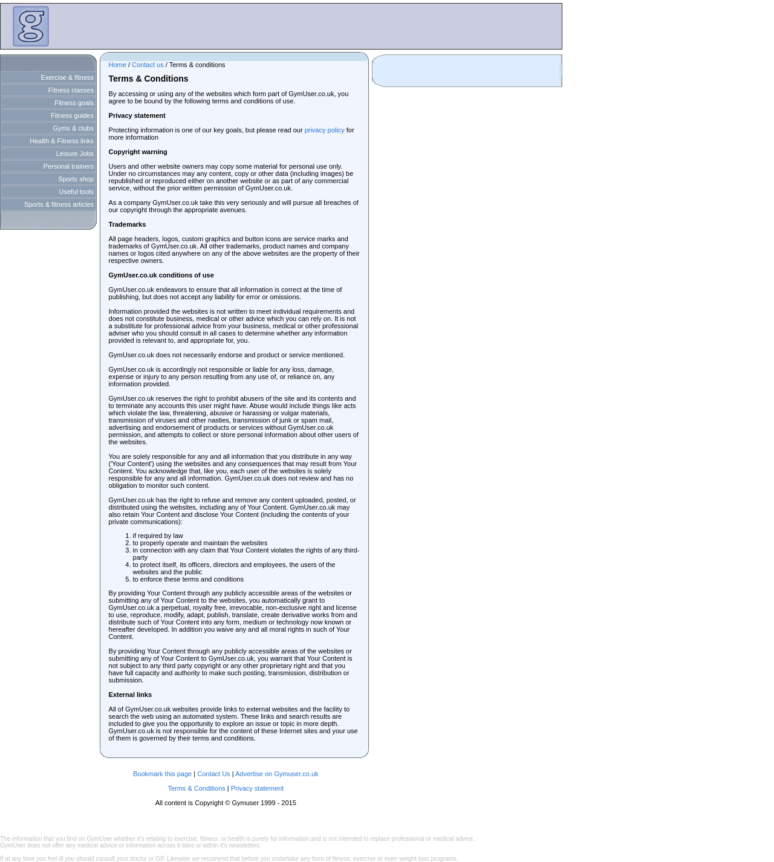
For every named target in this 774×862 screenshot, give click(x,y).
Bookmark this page (162, 773)
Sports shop (76, 179)
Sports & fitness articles (59, 204)
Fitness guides (72, 115)
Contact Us (213, 773)
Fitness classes (71, 90)
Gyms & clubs (73, 128)
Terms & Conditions (196, 788)
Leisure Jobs (75, 153)
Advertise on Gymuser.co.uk (277, 773)
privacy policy (325, 130)
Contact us (148, 64)
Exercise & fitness (67, 77)
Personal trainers (69, 166)
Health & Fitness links (62, 140)
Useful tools (76, 191)
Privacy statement (257, 788)
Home (117, 64)
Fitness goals (74, 102)
